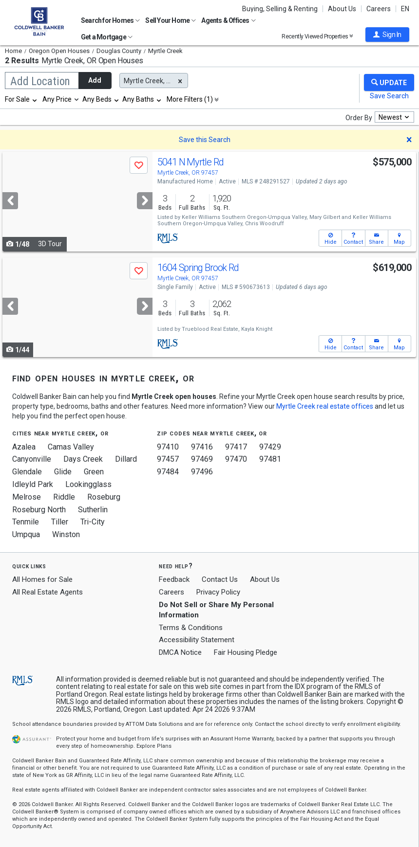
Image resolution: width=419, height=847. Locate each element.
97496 (202, 471)
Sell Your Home (170, 20)
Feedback (174, 579)
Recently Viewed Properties (317, 36)
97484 (168, 471)
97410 (168, 446)
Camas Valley (71, 446)
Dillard (126, 459)
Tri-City (92, 521)
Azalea (24, 446)
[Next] (144, 200)
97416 (202, 446)
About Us (342, 8)
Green (94, 471)
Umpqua (26, 534)
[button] (387, 34)
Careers (378, 8)
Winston (66, 534)
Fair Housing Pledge (245, 652)
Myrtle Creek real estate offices (324, 406)
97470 (236, 459)
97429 (270, 446)
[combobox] (21, 99)
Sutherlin (93, 509)
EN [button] (405, 9)
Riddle (64, 497)
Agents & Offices (228, 20)
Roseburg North (39, 509)
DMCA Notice (180, 652)
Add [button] (94, 80)
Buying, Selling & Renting (280, 8)
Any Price (57, 99)
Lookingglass (88, 484)
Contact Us (220, 579)
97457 (168, 459)
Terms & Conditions (191, 627)
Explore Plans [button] (153, 746)
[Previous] (10, 200)
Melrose (26, 497)
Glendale (27, 471)
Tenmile (25, 521)
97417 (236, 446)
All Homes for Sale (42, 579)
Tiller (59, 521)
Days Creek (83, 459)
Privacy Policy (218, 592)
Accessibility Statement (196, 639)
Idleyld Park (32, 484)
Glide (63, 471)
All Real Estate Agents (47, 592)
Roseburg (103, 497)
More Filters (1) (190, 99)
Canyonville (31, 459)
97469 (202, 459)
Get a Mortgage (107, 37)
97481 (270, 459)
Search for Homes (110, 20)
